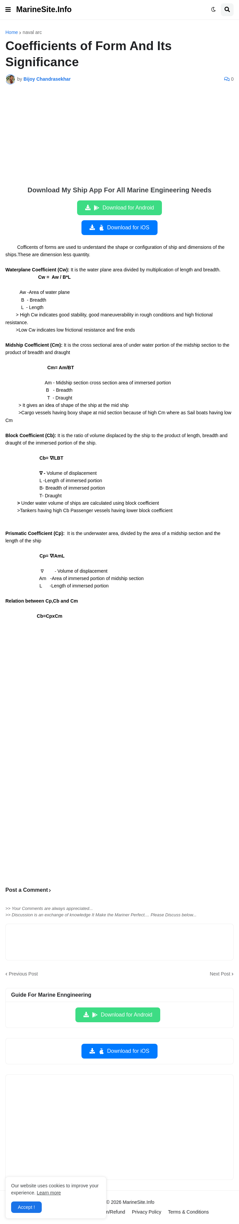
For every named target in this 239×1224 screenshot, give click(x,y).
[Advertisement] (119, 140)
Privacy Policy (146, 1212)
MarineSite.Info (44, 9)
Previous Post (23, 974)
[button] (8, 9)
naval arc (32, 32)
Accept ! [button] (26, 1207)
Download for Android (123, 207)
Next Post (220, 974)
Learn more (49, 1192)
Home (11, 32)
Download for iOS (123, 227)
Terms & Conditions (188, 1212)
